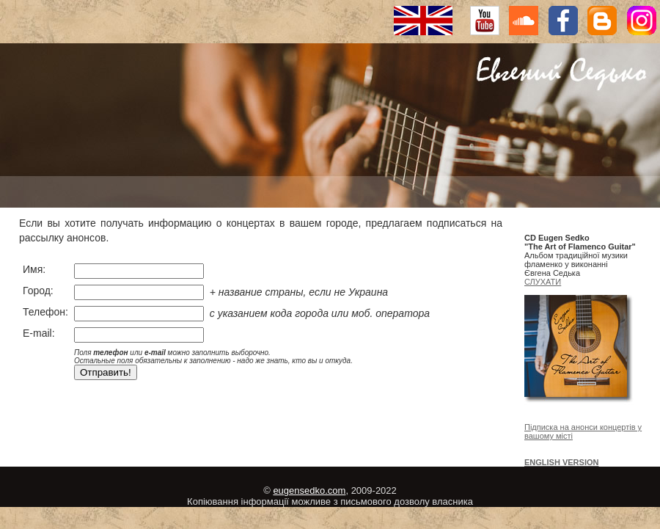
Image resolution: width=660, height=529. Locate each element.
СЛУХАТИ (542, 281)
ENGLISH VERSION (561, 462)
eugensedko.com (309, 490)
